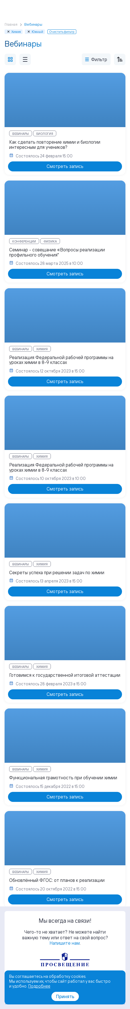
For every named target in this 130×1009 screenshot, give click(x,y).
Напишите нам (64, 943)
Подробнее (39, 986)
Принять (65, 996)
